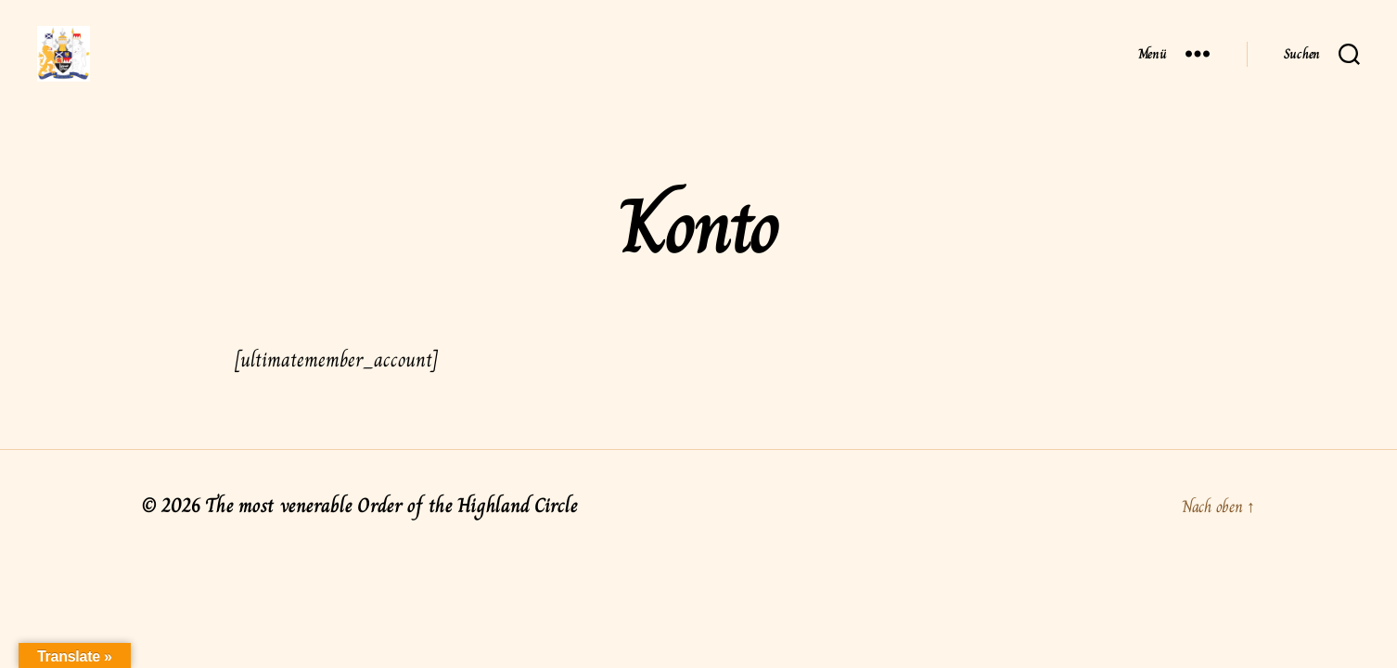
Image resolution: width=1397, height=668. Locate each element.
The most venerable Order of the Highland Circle (391, 533)
